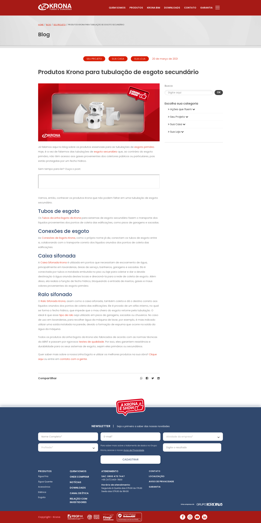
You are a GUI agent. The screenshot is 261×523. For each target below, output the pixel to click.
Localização (156, 476)
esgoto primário (144, 147)
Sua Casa (176, 124)
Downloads (172, 7)
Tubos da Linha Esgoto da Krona (61, 218)
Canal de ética (79, 493)
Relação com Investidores (78, 500)
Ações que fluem (181, 109)
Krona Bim (153, 7)
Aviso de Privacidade (134, 450)
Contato (190, 7)
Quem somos (117, 7)
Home (41, 24)
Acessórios (44, 486)
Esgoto (42, 497)
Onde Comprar (79, 476)
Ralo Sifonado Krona (53, 301)
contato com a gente (73, 359)
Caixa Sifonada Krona (53, 262)
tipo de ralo (66, 315)
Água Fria (43, 476)
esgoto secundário (105, 151)
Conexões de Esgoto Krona (58, 238)
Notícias (75, 482)
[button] (141, 378)
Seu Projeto (59, 24)
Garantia (206, 7)
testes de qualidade (91, 341)
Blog (48, 24)
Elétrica (42, 492)
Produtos (136, 7)
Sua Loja (176, 132)
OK (219, 92)
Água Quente (45, 481)
